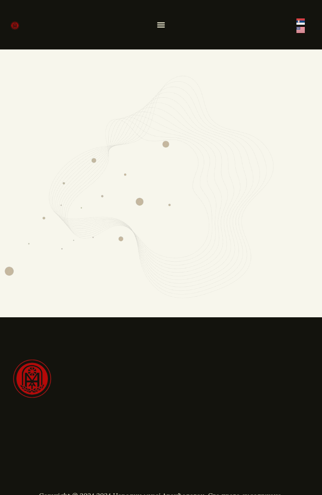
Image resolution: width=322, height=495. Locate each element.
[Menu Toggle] (161, 25)
